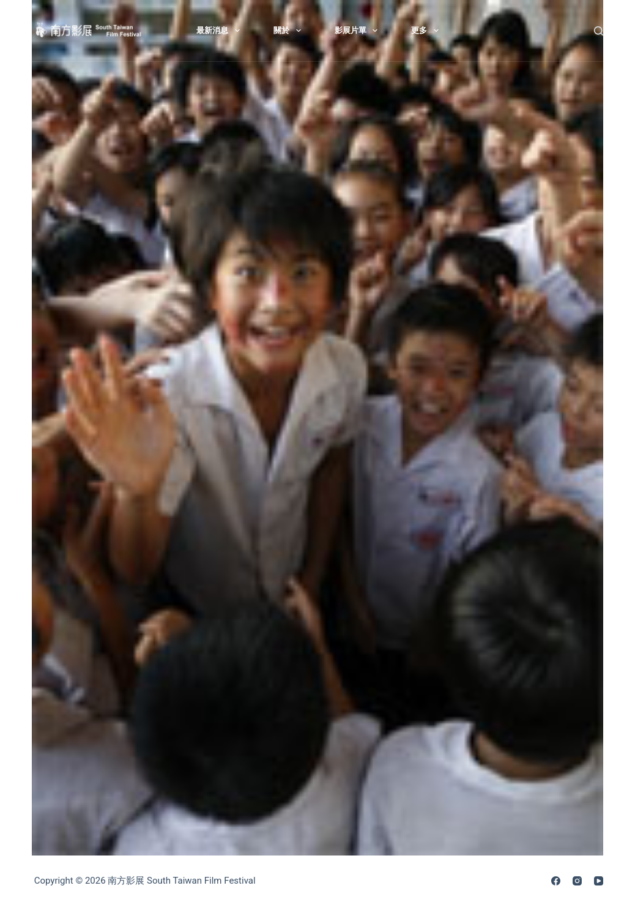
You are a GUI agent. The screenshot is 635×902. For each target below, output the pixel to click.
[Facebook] (555, 880)
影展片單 (359, 30)
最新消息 (220, 30)
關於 (289, 30)
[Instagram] (577, 880)
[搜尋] (598, 30)
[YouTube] (598, 880)
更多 (427, 30)
